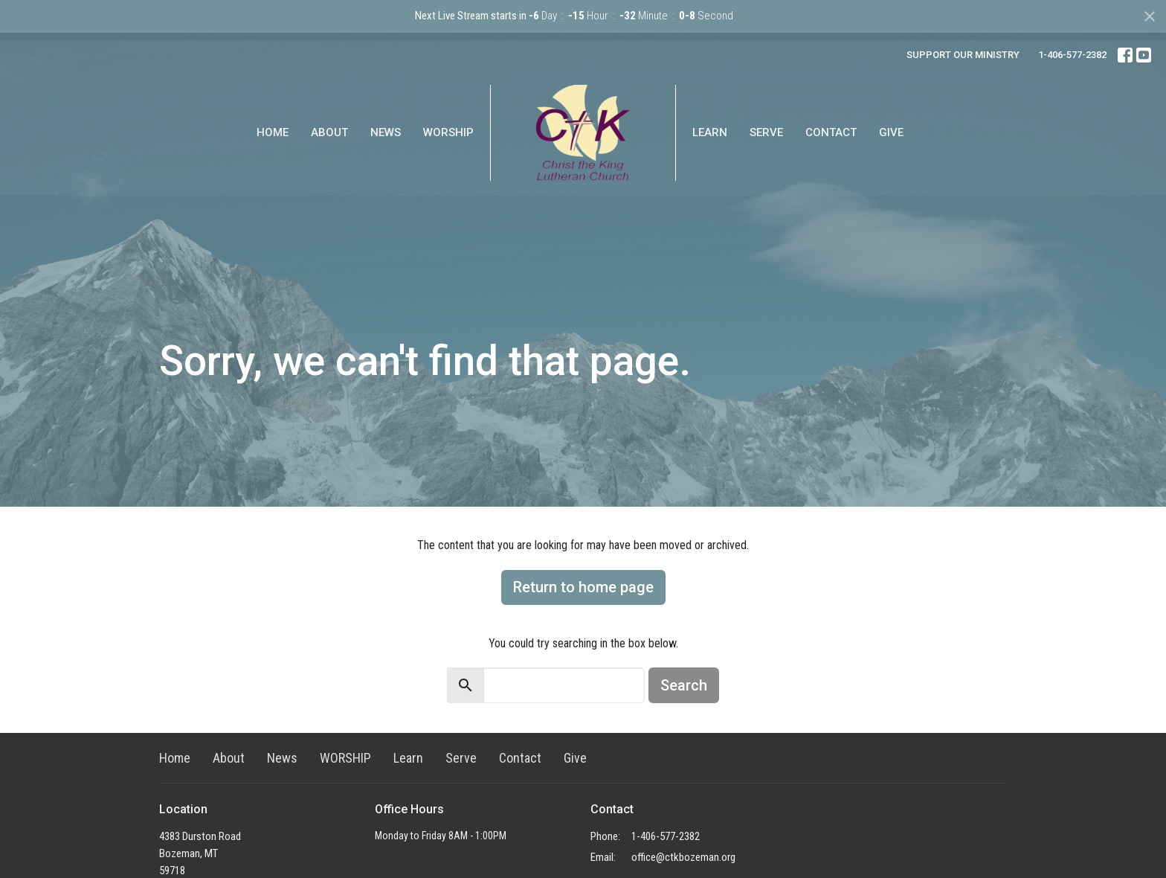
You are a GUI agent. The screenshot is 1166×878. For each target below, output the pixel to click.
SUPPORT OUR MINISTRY (963, 54)
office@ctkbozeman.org (683, 857)
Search (683, 685)
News (385, 132)
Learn (709, 132)
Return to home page (583, 587)
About (329, 132)
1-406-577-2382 (1072, 54)
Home (273, 132)
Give (891, 132)
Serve (766, 132)
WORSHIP (448, 132)
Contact (831, 132)
